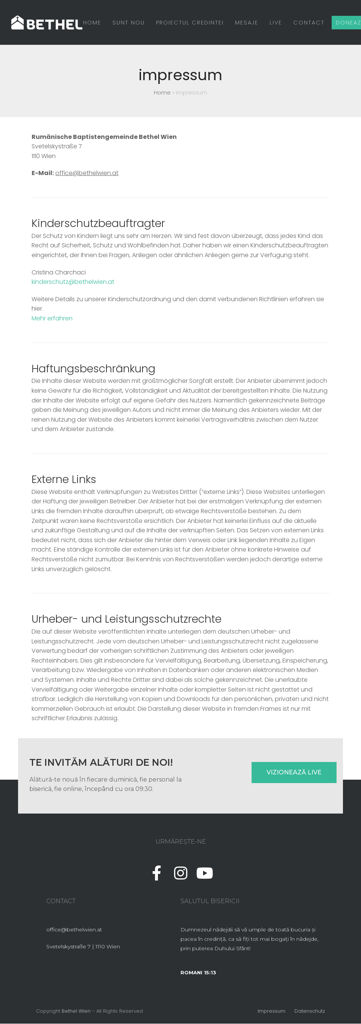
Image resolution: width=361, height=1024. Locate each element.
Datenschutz (309, 1011)
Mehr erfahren (52, 318)
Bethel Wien (76, 1011)
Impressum (271, 1011)
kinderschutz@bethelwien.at (73, 282)
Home (162, 93)
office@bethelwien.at (86, 173)
